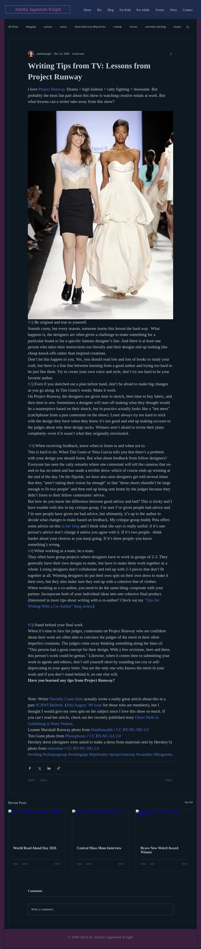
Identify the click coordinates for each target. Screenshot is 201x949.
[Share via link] (58, 768)
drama (177, 26)
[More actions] (170, 53)
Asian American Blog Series (90, 26)
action (63, 26)
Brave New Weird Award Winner (159, 850)
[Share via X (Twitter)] (39, 768)
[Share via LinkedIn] (49, 768)
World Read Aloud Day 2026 (34, 848)
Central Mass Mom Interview (99, 848)
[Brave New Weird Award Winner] (164, 825)
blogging (31, 26)
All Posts (13, 26)
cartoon (48, 26)
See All (189, 802)
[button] (188, 26)
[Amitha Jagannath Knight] (37, 9)
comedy (117, 26)
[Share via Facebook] (30, 768)
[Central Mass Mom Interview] (100, 825)
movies (133, 26)
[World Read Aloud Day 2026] (36, 825)
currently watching (155, 26)
